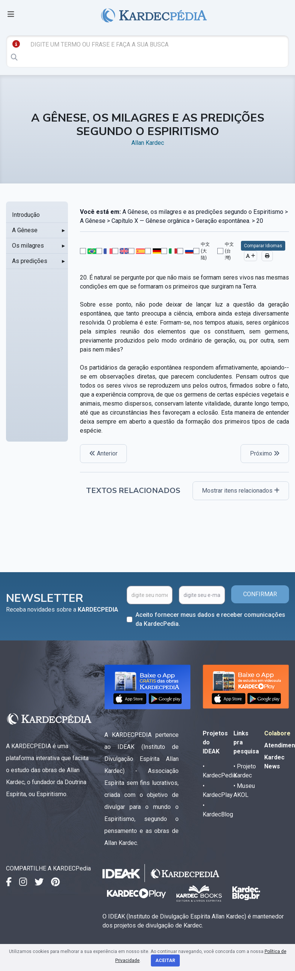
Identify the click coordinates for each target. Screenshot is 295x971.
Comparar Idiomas (263, 245)
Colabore (277, 733)
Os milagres (28, 245)
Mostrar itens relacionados (241, 490)
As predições (29, 261)
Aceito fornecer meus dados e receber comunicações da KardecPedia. (210, 619)
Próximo (265, 453)
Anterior (103, 453)
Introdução (26, 214)
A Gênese (25, 230)
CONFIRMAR (260, 594)
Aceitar (165, 960)
